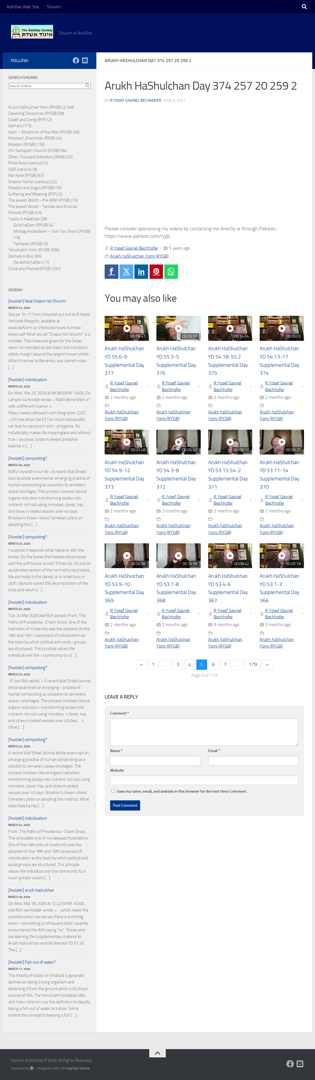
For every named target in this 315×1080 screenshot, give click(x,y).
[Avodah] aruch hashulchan (31, 890)
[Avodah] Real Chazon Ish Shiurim (37, 301)
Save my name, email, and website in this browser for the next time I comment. (182, 792)
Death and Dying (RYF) (27, 119)
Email (214, 752)
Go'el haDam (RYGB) (30, 225)
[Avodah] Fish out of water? (32, 962)
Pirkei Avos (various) (25, 163)
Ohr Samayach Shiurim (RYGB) (33, 150)
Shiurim (54, 6)
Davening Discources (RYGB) (32, 113)
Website (117, 771)
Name (116, 752)
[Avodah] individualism (27, 379)
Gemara (15, 125)
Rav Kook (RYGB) (22, 175)
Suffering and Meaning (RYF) (32, 194)
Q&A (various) (20, 169)
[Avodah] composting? (27, 458)
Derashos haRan (27, 262)
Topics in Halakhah (24, 218)
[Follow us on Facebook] (76, 60)
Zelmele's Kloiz (21, 256)
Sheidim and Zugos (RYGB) (31, 187)
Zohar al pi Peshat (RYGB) (29, 268)
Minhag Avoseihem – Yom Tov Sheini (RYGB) (51, 231)
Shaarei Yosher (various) (28, 181)
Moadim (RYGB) (21, 144)
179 (253, 666)
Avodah (15, 290)
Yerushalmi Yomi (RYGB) (29, 249)
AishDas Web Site (23, 6)
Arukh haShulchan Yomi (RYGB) (139, 256)
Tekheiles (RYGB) (28, 243)
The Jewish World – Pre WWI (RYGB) (39, 200)
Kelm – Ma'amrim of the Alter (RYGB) (40, 132)
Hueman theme (78, 1068)
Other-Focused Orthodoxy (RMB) (36, 156)
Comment (119, 714)
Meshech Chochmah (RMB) (31, 138)
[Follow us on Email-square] (85, 60)
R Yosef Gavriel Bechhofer (135, 100)
